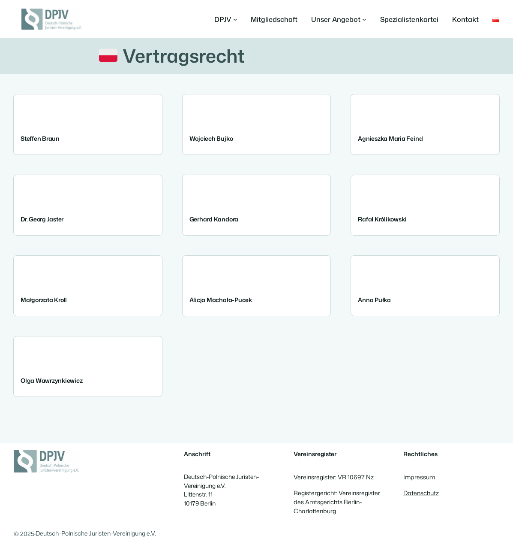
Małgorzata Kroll (44, 300)
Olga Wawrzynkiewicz (51, 381)
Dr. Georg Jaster (42, 220)
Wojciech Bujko (211, 139)
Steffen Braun (40, 139)
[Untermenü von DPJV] (225, 19)
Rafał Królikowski (382, 220)
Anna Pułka (374, 300)
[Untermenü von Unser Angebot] (338, 19)
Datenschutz (421, 493)
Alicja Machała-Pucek (220, 300)
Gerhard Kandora (213, 220)
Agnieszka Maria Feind (390, 139)
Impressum (419, 477)
